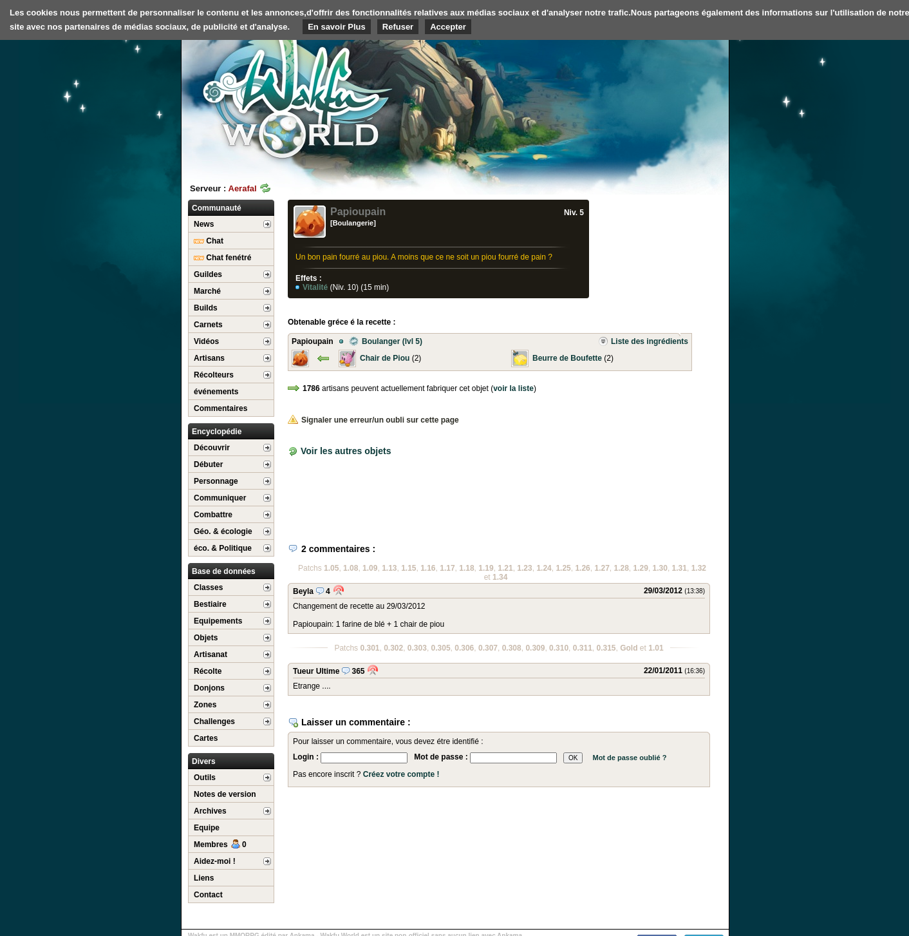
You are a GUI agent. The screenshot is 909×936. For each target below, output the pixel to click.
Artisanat (210, 654)
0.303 (417, 648)
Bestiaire (210, 604)
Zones (205, 704)
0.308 (511, 648)
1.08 (350, 568)
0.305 (441, 648)
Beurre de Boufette (567, 358)
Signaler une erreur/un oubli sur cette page (373, 420)
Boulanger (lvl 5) (385, 341)
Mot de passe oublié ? (629, 757)
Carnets (208, 324)
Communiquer (220, 497)
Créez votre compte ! (401, 774)
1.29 (640, 568)
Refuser (397, 27)
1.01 (655, 648)
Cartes (206, 738)
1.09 (369, 568)
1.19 (485, 568)
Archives (210, 811)
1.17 (447, 568)
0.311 (582, 648)
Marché (207, 291)
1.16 (427, 568)
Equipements (218, 621)
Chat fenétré (222, 257)
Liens (204, 878)
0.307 (488, 648)
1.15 (408, 568)
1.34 (499, 577)
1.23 (524, 568)
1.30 (660, 568)
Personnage (216, 481)
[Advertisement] (632, 99)
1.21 (505, 568)
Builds (206, 307)
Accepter (448, 27)
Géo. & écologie (223, 531)
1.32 (698, 568)
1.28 (621, 568)
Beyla (303, 591)
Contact (208, 894)
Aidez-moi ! (215, 861)
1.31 (679, 568)
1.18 (466, 568)
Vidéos (206, 341)
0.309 (535, 648)
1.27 (601, 568)
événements (216, 391)
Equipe (207, 827)
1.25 (563, 568)
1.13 (389, 568)
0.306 (464, 648)
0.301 (369, 648)
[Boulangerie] (353, 223)
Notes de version (225, 794)
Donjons (209, 687)
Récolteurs (214, 374)
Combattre (213, 514)
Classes (208, 587)
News (204, 224)
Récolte (207, 671)
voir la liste (513, 388)
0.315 (605, 648)
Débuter (208, 464)
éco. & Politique (223, 548)
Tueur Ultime (316, 671)
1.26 (582, 568)
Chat (208, 240)
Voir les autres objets (346, 451)
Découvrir (212, 447)
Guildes (208, 274)
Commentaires (220, 408)
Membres (220, 844)
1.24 (543, 568)
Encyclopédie (216, 431)
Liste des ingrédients (643, 341)
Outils (205, 777)
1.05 (331, 568)
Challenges (214, 721)
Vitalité (316, 287)
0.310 (558, 648)
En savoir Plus (337, 27)
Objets (206, 637)
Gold (628, 648)
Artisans (209, 358)
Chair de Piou (384, 358)
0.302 (393, 648)
